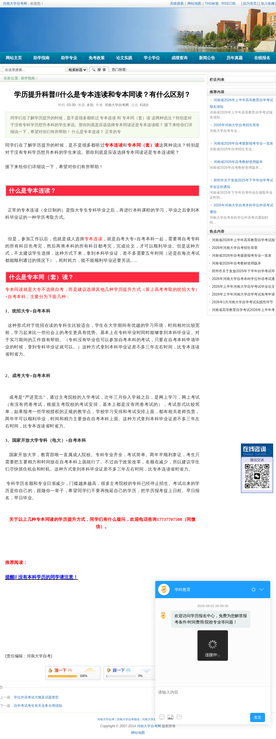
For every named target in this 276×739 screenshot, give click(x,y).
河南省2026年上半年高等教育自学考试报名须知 (241, 103)
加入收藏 (268, 3)
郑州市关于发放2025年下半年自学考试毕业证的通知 (241, 183)
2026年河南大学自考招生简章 (236, 125)
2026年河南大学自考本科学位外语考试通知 (241, 208)
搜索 (99, 70)
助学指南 (28, 78)
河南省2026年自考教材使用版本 (238, 162)
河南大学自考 (105, 719)
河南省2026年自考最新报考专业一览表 (243, 143)
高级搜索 (177, 3)
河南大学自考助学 (153, 719)
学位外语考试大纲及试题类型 (36, 697)
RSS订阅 (229, 3)
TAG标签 (212, 3)
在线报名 (262, 58)
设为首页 (250, 3)
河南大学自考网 (15, 3)
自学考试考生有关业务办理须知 (38, 706)
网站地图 (194, 3)
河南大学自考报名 (128, 719)
